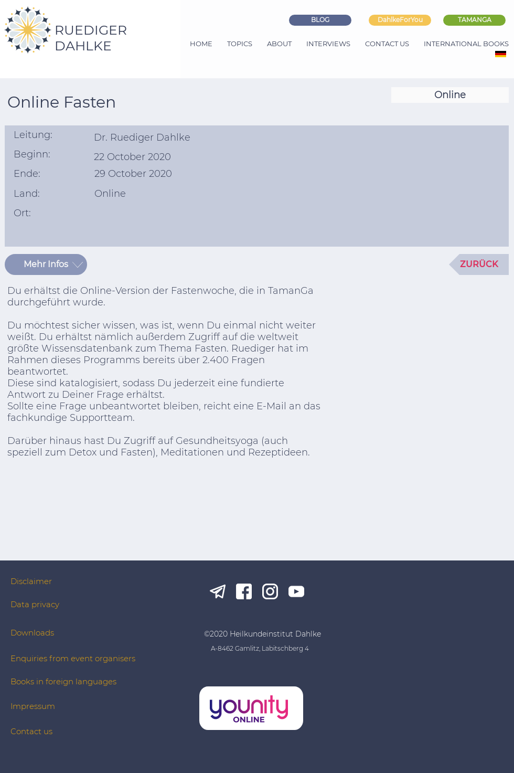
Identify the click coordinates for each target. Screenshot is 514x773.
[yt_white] (296, 591)
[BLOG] (320, 20)
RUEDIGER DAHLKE (91, 38)
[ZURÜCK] (479, 264)
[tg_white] (218, 591)
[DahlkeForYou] (400, 20)
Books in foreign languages (63, 681)
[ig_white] (270, 591)
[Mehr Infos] (46, 264)
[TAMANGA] (474, 20)
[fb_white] (244, 591)
